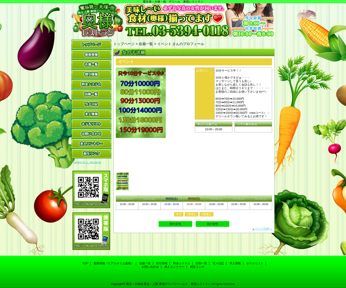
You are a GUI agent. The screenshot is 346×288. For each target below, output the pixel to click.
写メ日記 (91, 104)
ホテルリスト (91, 124)
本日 (179, 214)
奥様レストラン (173, 20)
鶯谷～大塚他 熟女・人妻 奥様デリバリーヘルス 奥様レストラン (168, 284)
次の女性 (212, 224)
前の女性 (175, 224)
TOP (91, 45)
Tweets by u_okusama (87, 162)
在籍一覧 (91, 64)
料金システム (91, 84)
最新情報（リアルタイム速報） (91, 54)
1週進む (191, 214)
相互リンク (91, 153)
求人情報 (91, 114)
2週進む (206, 214)
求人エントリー (91, 144)
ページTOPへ (263, 228)
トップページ (124, 44)
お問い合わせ (91, 134)
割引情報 (91, 74)
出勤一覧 (91, 94)
